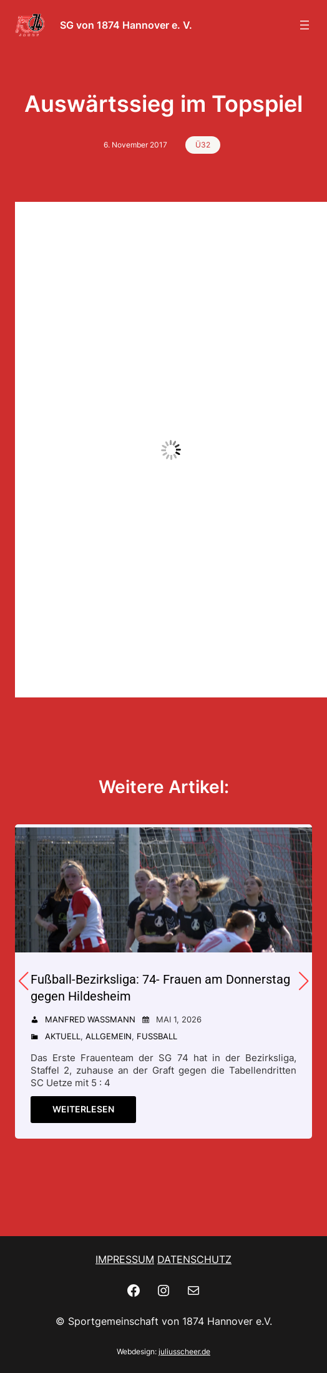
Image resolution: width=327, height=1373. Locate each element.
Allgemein (108, 1036)
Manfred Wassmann (90, 1019)
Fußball (157, 1036)
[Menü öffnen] (304, 24)
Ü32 (202, 144)
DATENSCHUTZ (194, 1259)
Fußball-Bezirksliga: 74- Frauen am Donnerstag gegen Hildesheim (160, 988)
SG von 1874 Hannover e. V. (126, 25)
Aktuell (63, 1036)
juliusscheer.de (184, 1351)
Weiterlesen (83, 1109)
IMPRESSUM (124, 1259)
